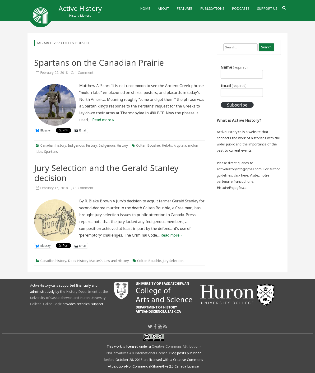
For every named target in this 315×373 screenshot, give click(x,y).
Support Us (267, 8)
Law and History (116, 260)
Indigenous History (82, 145)
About (163, 8)
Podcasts (241, 8)
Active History (80, 8)
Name (234, 67)
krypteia (180, 145)
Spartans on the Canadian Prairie (99, 62)
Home (145, 8)
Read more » (103, 119)
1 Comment (84, 72)
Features (185, 8)
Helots (167, 145)
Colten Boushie (148, 145)
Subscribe (237, 105)
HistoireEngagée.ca (231, 187)
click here (241, 175)
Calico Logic (52, 304)
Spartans (51, 151)
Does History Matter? (85, 260)
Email (233, 85)
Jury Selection (173, 260)
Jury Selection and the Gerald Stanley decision (106, 172)
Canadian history (53, 145)
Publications (212, 8)
